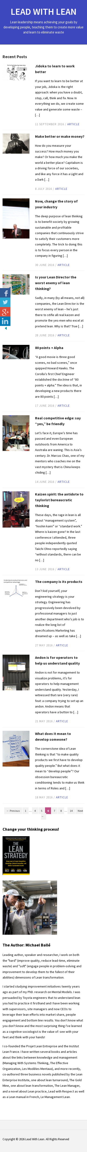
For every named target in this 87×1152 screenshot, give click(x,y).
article (73, 124)
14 (71, 810)
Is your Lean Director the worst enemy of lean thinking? (55, 283)
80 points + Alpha (49, 347)
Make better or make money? (59, 136)
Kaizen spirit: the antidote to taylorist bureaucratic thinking (59, 500)
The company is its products (58, 581)
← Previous (13, 810)
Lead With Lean (44, 11)
